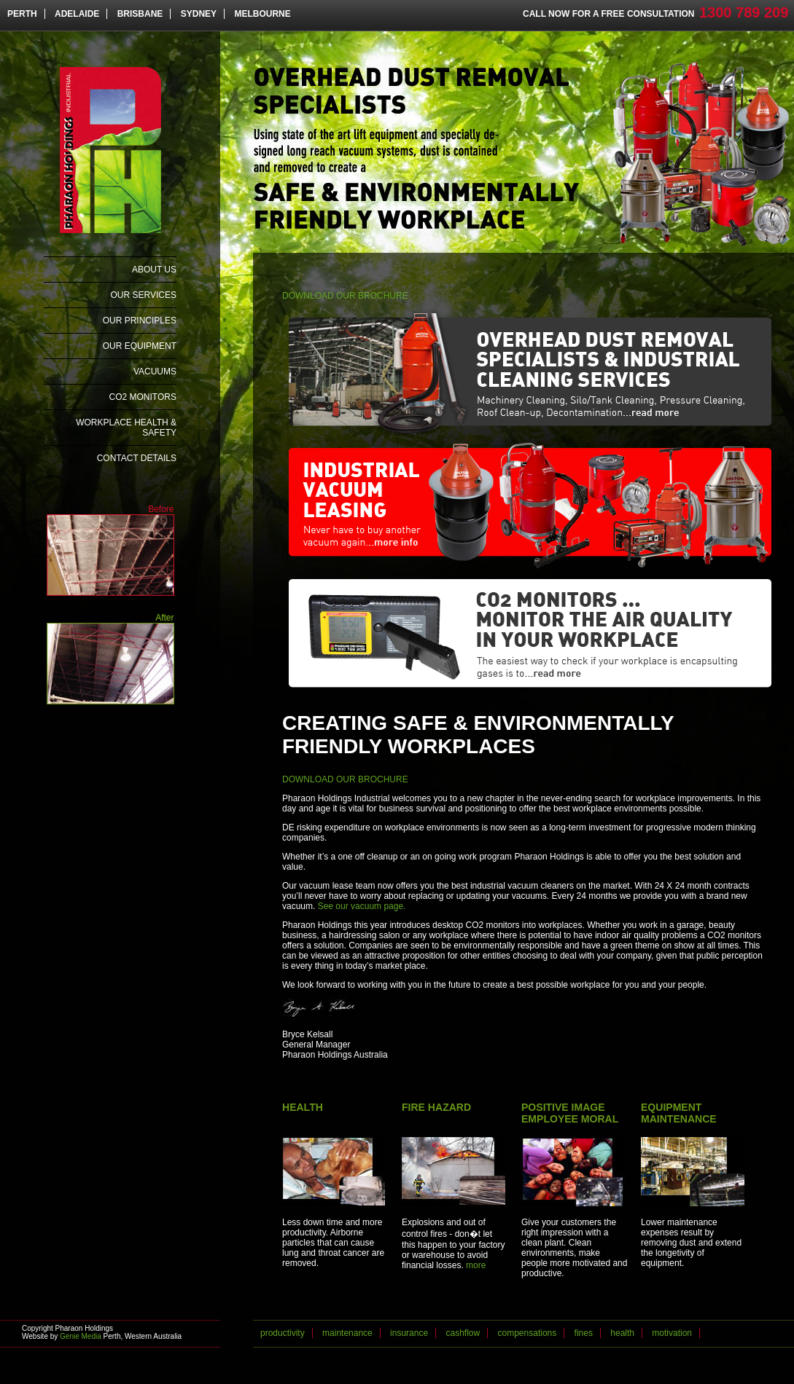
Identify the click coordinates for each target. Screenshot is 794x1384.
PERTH (22, 14)
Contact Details (136, 458)
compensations (527, 1333)
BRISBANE (140, 14)
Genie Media (80, 1336)
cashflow (462, 1333)
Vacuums (154, 371)
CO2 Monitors (142, 397)
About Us (154, 269)
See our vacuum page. (362, 906)
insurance (409, 1333)
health (622, 1333)
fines (584, 1333)
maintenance (347, 1333)
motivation (672, 1333)
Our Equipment (139, 346)
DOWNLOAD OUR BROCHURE (345, 296)
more (476, 1265)
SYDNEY (199, 14)
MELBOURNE (262, 14)
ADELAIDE (77, 14)
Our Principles (139, 320)
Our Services (143, 295)
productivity (282, 1333)
